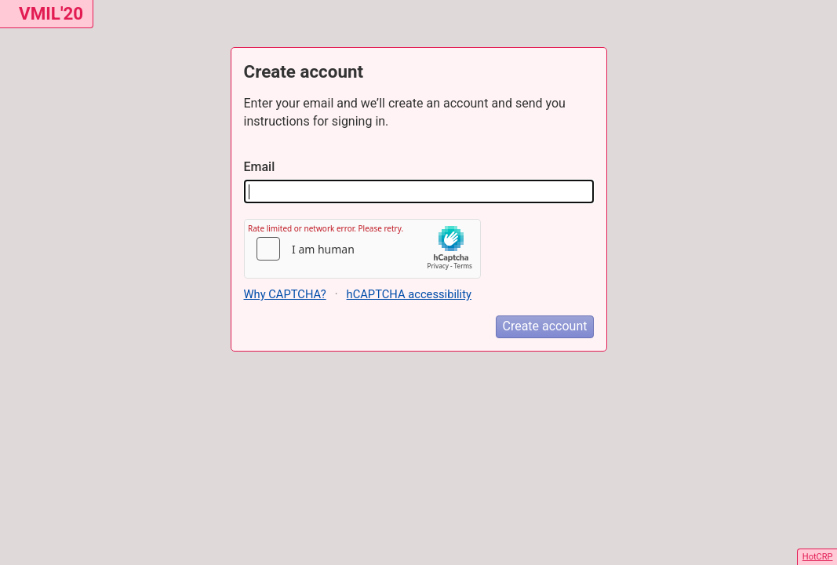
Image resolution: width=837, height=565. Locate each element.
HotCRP (817, 557)
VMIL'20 (51, 13)
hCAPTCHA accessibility (409, 294)
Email (259, 166)
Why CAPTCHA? (285, 294)
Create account (544, 326)
